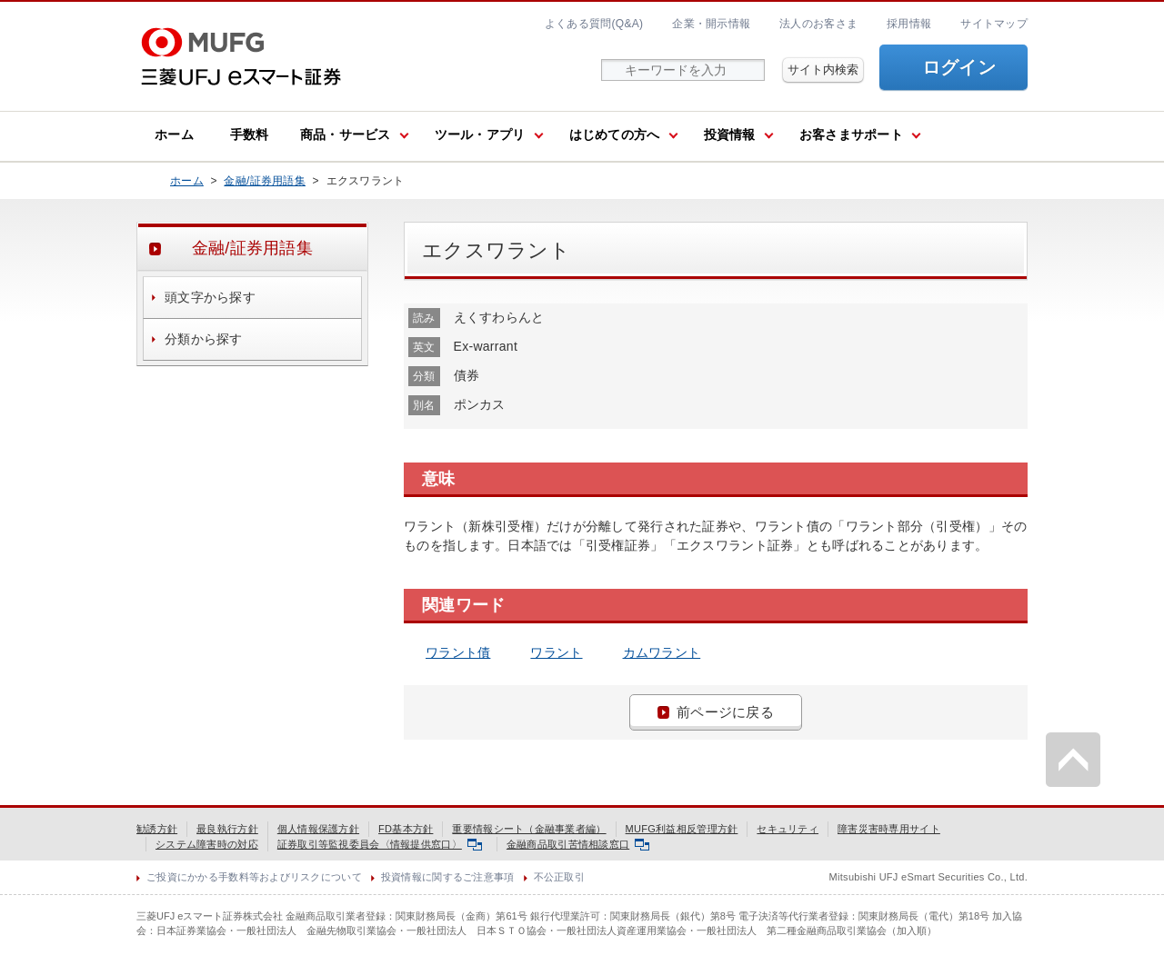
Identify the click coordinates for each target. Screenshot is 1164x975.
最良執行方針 (227, 828)
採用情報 (909, 23)
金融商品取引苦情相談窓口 (578, 844)
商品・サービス (345, 134)
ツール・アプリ (480, 134)
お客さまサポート (851, 134)
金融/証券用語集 (265, 180)
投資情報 (730, 134)
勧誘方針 (156, 828)
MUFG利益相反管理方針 (682, 828)
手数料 (249, 134)
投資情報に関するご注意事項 (448, 876)
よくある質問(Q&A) (594, 23)
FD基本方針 (405, 828)
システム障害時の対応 (207, 844)
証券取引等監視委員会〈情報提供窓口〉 (379, 844)
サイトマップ (994, 23)
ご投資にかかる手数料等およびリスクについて (254, 876)
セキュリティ (787, 828)
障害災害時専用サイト (889, 828)
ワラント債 (458, 652)
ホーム (174, 134)
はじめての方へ (614, 134)
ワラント (556, 652)
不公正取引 (559, 876)
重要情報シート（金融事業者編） (529, 828)
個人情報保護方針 (318, 828)
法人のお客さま (818, 23)
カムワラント (662, 652)
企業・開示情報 (711, 23)
